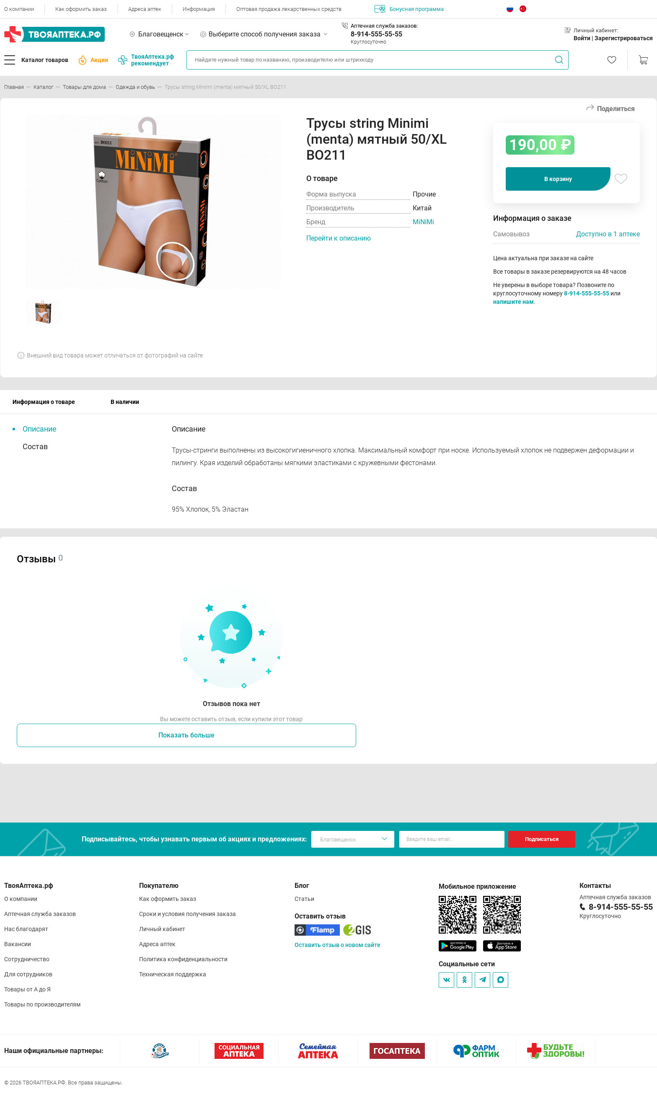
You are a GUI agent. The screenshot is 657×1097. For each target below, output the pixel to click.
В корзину (558, 179)
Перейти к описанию (338, 238)
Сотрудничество (26, 959)
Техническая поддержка (172, 974)
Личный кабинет (162, 929)
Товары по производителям (42, 1004)
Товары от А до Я (27, 989)
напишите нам (513, 301)
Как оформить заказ (81, 9)
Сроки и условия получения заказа (187, 914)
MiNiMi (423, 222)
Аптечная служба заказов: (384, 26)
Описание (40, 428)
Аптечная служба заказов (40, 914)
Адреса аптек (144, 9)
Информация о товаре (44, 401)
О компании (19, 9)
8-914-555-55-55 (376, 34)
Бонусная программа (409, 9)
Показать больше (186, 735)
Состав (35, 446)
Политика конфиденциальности (183, 959)
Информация (199, 9)
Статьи (304, 898)
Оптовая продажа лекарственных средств (288, 9)
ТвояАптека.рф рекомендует (146, 60)
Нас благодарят (26, 929)
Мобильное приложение (477, 886)
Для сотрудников (28, 974)
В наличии (125, 401)
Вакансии (17, 944)
